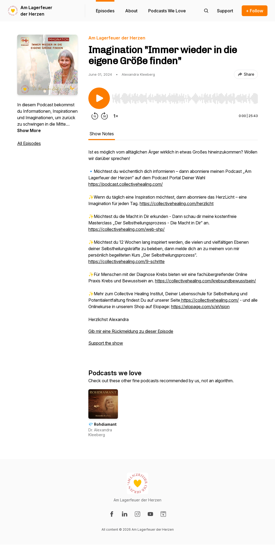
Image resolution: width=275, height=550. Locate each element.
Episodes (105, 10)
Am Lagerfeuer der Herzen (36, 11)
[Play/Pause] (99, 98)
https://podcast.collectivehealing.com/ (125, 184)
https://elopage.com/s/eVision (200, 306)
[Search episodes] (206, 11)
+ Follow (254, 10)
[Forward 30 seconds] (104, 116)
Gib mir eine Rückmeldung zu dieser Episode (130, 331)
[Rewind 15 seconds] (95, 116)
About (131, 10)
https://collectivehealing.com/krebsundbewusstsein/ (205, 280)
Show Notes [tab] (101, 133)
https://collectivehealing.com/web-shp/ (126, 229)
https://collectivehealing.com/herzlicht (177, 203)
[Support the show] (225, 11)
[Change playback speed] (115, 116)
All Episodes (29, 143)
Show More (29, 130)
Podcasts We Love (167, 10)
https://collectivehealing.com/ (209, 300)
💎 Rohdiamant (102, 424)
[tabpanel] (173, 250)
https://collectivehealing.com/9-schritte (126, 261)
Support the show (105, 343)
